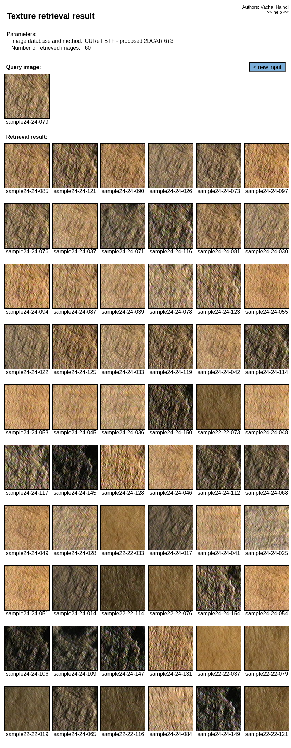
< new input (267, 67)
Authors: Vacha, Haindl (265, 7)
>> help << (278, 12)
